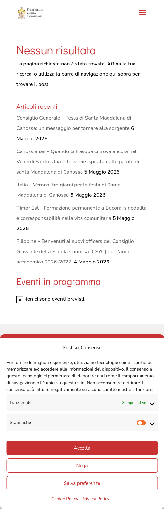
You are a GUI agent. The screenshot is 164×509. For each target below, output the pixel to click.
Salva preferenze (82, 483)
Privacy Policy (95, 499)
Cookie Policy (64, 499)
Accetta (82, 448)
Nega (82, 465)
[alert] (82, 299)
